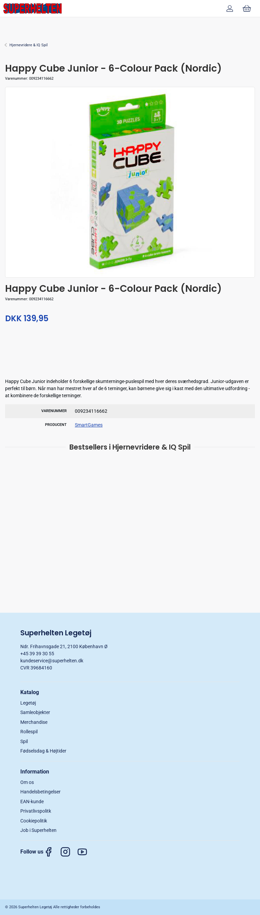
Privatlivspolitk (35, 811)
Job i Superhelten (38, 830)
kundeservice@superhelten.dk (51, 660)
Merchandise (33, 722)
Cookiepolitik (33, 820)
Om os (27, 782)
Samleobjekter (35, 712)
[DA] (32, 8)
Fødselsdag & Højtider (43, 751)
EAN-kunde (32, 801)
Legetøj (28, 703)
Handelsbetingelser (40, 791)
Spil (24, 741)
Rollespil (29, 731)
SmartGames (89, 425)
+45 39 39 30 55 (37, 653)
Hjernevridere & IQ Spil (28, 45)
